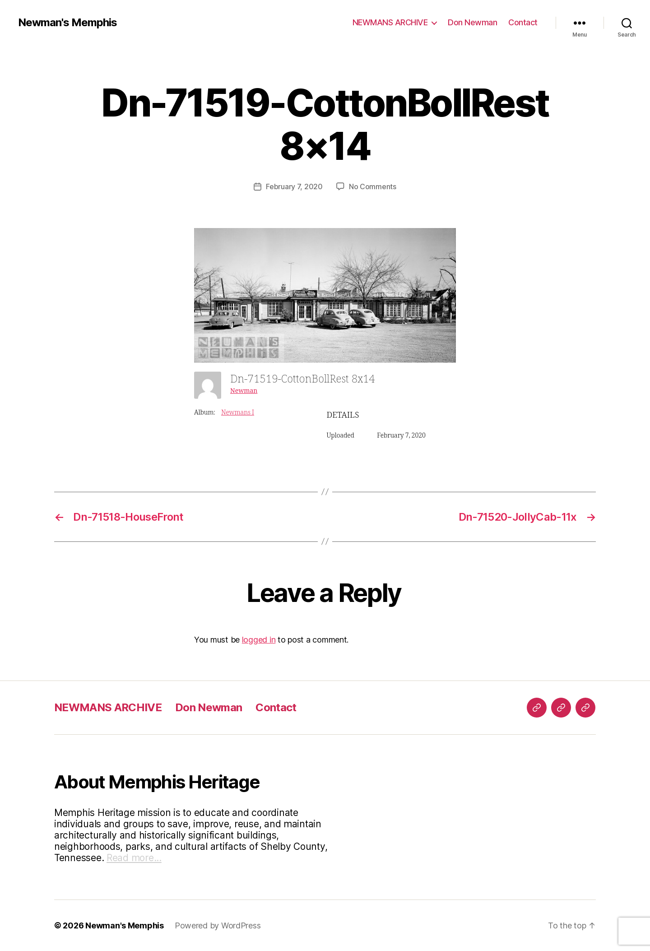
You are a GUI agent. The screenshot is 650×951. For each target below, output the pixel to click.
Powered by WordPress (218, 925)
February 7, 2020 (294, 186)
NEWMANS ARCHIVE (390, 22)
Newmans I (237, 412)
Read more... (134, 857)
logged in (259, 639)
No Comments (372, 186)
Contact (523, 22)
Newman (243, 391)
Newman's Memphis (67, 22)
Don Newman (472, 22)
